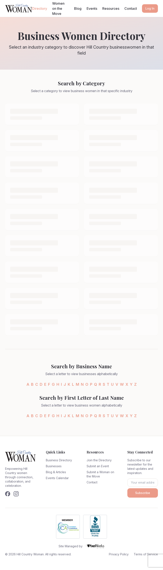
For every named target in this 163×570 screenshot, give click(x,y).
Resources (110, 8)
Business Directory (59, 460)
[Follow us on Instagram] (16, 493)
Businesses (54, 466)
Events (92, 8)
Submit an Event (98, 466)
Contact (130, 8)
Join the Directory (99, 460)
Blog (78, 8)
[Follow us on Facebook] (7, 493)
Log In (150, 8)
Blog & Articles (56, 472)
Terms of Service (146, 554)
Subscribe (142, 493)
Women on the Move (58, 8)
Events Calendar (57, 478)
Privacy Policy (119, 554)
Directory (39, 8)
